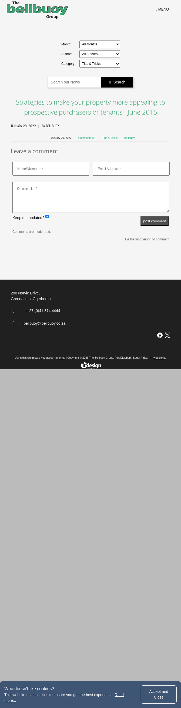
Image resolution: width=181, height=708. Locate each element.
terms (61, 674)
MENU (162, 9)
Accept (158, 694)
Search (117, 82)
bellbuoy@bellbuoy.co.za (45, 640)
